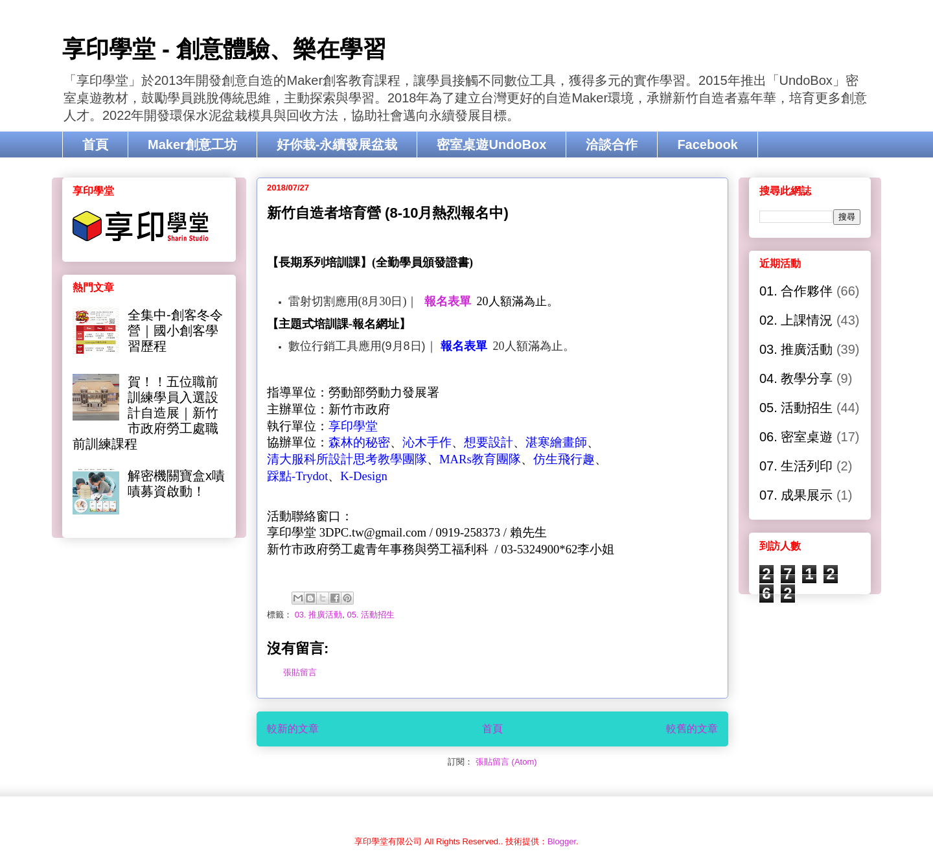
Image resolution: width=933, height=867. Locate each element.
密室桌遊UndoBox (491, 144)
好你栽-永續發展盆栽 (337, 144)
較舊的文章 (692, 728)
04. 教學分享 (796, 378)
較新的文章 (293, 728)
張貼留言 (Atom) (506, 762)
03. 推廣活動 (319, 614)
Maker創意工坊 (192, 144)
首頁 (95, 144)
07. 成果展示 (796, 495)
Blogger (561, 841)
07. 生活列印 (796, 466)
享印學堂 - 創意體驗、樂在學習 (224, 49)
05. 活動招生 (371, 614)
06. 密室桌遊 (796, 437)
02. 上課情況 (796, 320)
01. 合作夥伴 (796, 291)
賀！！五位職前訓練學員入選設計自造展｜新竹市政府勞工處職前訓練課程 (145, 413)
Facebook (707, 144)
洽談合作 (612, 144)
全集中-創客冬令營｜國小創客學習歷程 (175, 330)
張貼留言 (300, 672)
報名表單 (447, 301)
